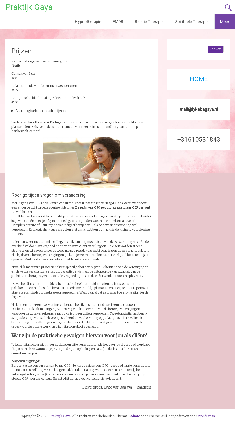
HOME (199, 79)
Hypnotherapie (88, 21)
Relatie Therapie (149, 21)
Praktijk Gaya (29, 7)
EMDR (118, 21)
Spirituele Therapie (192, 21)
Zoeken (215, 49)
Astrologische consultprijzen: (40, 110)
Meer (224, 21)
